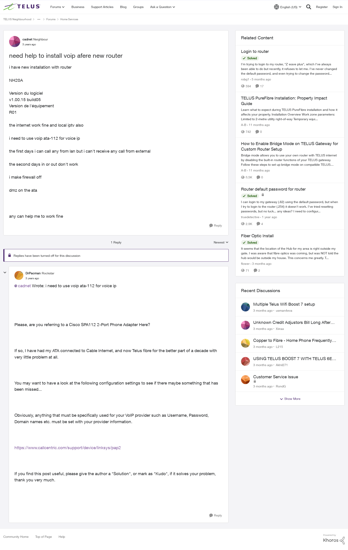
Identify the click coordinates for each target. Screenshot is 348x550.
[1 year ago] (268, 217)
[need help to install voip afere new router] (32, 278)
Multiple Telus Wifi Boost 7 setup (284, 304)
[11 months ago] (258, 124)
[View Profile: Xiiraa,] (245, 325)
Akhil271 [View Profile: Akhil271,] (282, 365)
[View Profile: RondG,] (245, 379)
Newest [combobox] (221, 242)
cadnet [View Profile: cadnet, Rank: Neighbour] (27, 39)
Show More (290, 399)
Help (62, 536)
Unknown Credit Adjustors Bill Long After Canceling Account (291, 322)
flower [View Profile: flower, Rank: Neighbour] (245, 263)
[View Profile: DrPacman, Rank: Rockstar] (18, 275)
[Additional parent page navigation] (39, 19)
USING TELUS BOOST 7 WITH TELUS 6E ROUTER (292, 358)
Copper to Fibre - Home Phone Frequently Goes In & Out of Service (292, 340)
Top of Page (43, 536)
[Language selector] (287, 6)
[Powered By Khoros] (334, 539)
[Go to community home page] (22, 6)
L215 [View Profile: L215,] (279, 347)
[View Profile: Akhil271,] (245, 361)
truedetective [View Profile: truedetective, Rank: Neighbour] (250, 217)
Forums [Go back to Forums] (50, 19)
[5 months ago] (260, 79)
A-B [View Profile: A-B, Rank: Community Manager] (243, 125)
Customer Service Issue (275, 376)
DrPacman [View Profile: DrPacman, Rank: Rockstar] (33, 273)
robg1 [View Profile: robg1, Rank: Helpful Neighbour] (245, 79)
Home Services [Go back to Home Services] (69, 19)
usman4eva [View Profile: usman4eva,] (284, 310)
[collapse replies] (5, 272)
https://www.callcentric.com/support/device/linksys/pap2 (67, 447)
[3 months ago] (261, 263)
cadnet (24, 285)
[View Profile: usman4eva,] (245, 307)
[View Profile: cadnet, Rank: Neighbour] (14, 41)
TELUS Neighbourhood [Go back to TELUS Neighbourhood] (17, 19)
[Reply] (215, 226)
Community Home (16, 536)
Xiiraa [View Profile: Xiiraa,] (280, 328)
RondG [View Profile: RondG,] (281, 386)
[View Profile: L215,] (245, 343)
